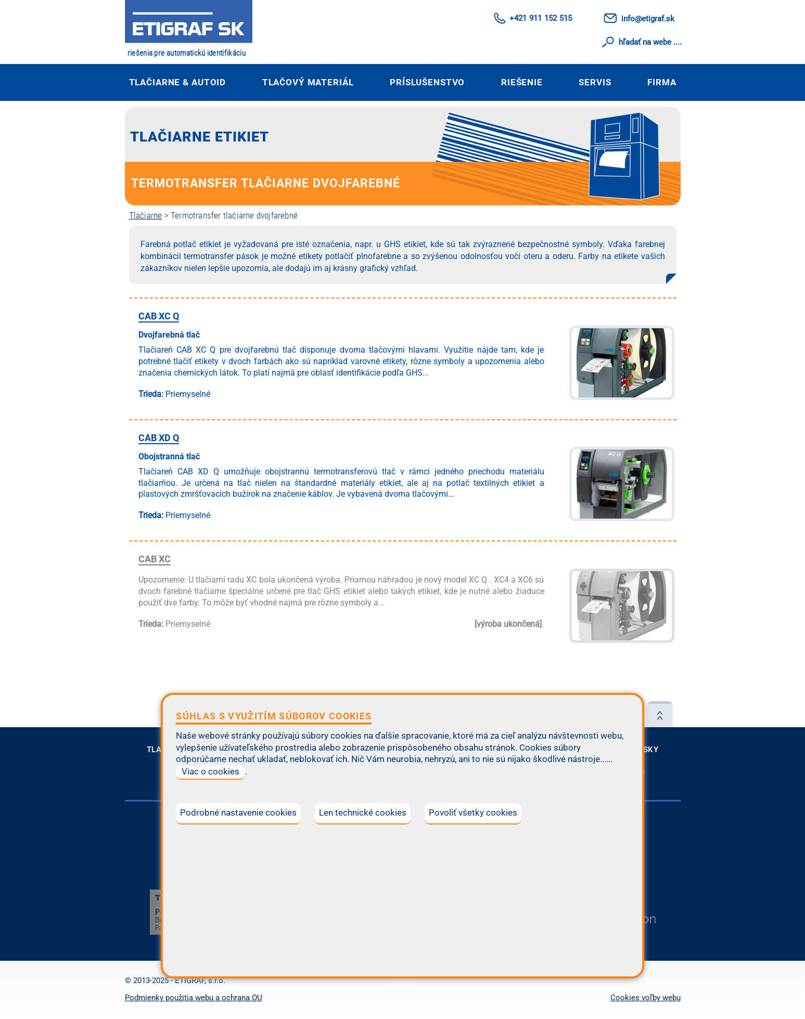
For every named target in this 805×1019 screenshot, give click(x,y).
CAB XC (154, 558)
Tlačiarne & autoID (177, 82)
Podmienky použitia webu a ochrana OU (193, 997)
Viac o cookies (210, 772)
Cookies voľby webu (645, 997)
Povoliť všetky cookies (473, 813)
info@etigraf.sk (647, 18)
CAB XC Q (158, 316)
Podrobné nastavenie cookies (238, 813)
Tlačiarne (145, 215)
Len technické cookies (362, 813)
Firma (661, 82)
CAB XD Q (158, 437)
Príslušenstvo (427, 82)
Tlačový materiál (308, 82)
